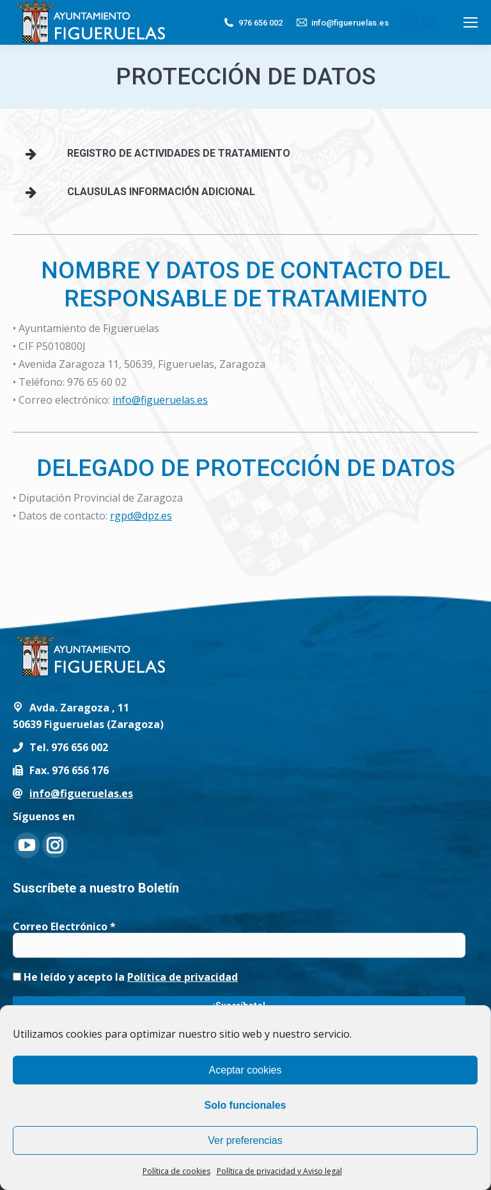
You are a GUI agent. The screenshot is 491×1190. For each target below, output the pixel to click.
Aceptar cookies (245, 1070)
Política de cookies (176, 1171)
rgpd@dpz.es (141, 516)
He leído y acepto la (125, 977)
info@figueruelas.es (342, 22)
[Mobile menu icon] (470, 22)
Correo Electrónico (64, 926)
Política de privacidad (182, 977)
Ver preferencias (245, 1140)
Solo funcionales (245, 1105)
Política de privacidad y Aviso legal (279, 1171)
